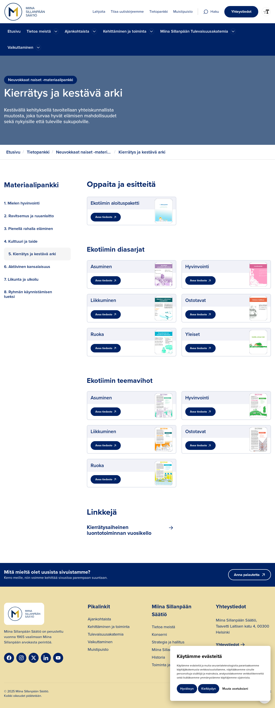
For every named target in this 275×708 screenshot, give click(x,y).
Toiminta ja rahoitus (168, 665)
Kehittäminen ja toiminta (108, 627)
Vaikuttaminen (100, 642)
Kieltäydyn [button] (208, 688)
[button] (43, 31)
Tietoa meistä (163, 627)
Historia (158, 657)
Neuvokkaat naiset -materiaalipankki (84, 152)
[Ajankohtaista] (56, 31)
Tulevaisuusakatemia (105, 634)
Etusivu (14, 31)
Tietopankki (38, 152)
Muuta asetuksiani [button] (235, 688)
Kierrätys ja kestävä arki (142, 152)
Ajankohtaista (99, 619)
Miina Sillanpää (165, 650)
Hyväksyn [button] (187, 688)
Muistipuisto (98, 650)
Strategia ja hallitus (168, 642)
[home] (24, 12)
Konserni (159, 635)
